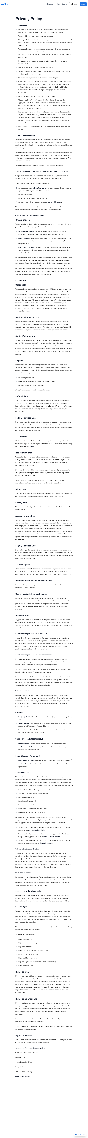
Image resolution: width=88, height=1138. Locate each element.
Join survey (50, 4)
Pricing (64, 4)
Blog (58, 4)
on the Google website (52, 837)
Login (74, 4)
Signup (83, 4)
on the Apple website (44, 843)
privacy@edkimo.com (40, 188)
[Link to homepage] (6, 4)
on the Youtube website (36, 830)
